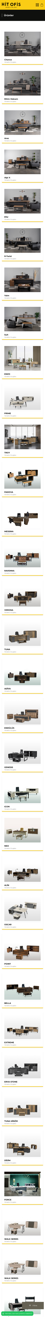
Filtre (33, 1305)
